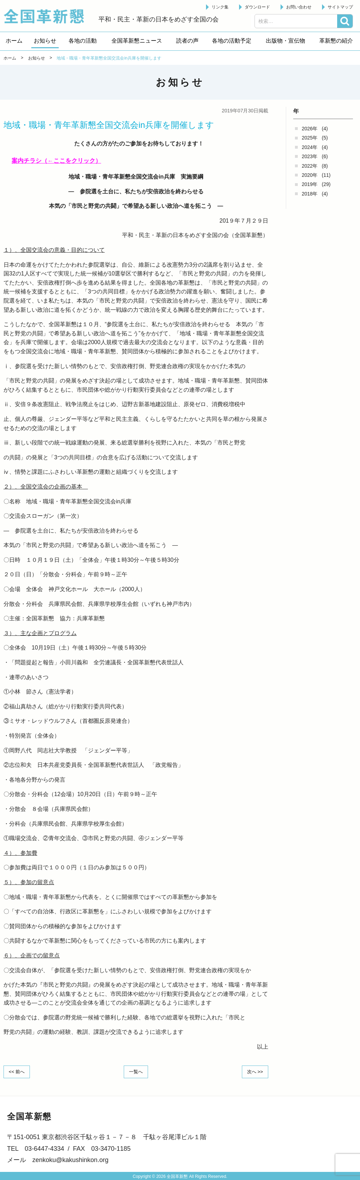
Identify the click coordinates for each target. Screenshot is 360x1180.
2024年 (309, 147)
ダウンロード (257, 7)
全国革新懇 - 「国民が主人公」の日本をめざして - (47, 16)
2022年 (309, 166)
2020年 (309, 175)
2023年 (309, 156)
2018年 (309, 194)
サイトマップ (340, 7)
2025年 (309, 138)
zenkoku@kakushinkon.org (70, 1159)
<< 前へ (17, 1071)
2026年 (309, 128)
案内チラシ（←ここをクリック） (59, 160)
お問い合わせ (298, 7)
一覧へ (136, 1071)
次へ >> (253, 1071)
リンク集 (220, 7)
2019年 (309, 184)
